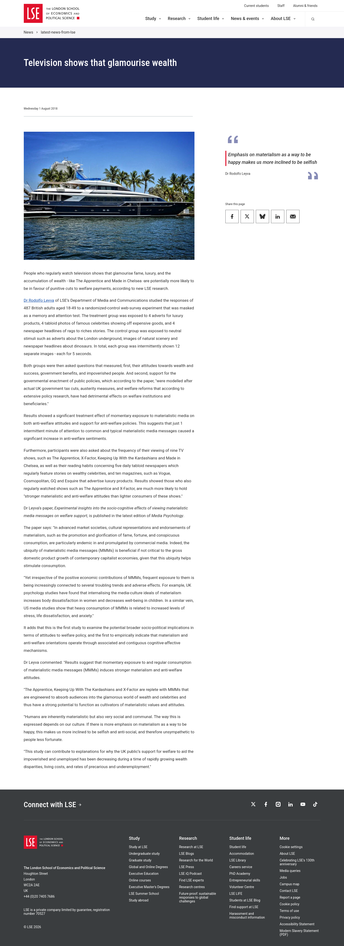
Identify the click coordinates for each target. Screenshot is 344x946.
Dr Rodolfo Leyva (39, 300)
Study (153, 18)
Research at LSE (191, 847)
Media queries (290, 871)
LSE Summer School (144, 894)
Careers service (240, 867)
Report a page (290, 897)
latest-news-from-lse (58, 32)
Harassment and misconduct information (247, 915)
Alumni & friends (305, 6)
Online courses (140, 880)
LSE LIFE (235, 894)
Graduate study (140, 860)
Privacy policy (290, 917)
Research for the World (196, 860)
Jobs (283, 877)
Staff (281, 6)
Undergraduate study (144, 853)
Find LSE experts (191, 880)
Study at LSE (138, 847)
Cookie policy (289, 904)
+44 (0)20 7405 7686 (39, 896)
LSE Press (186, 867)
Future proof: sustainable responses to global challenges (197, 897)
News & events (248, 18)
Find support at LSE (243, 907)
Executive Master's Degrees (149, 887)
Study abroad (138, 900)
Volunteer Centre (241, 887)
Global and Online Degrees (148, 867)
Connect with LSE (53, 804)
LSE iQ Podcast (190, 874)
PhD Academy (239, 874)
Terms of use (289, 911)
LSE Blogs (186, 853)
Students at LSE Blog (244, 900)
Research (179, 18)
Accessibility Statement (297, 924)
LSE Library (237, 860)
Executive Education (144, 874)
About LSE (283, 18)
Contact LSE (289, 891)
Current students (256, 6)
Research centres (192, 887)
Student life (211, 18)
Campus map (289, 884)
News (28, 32)
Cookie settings (291, 847)
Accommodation (241, 853)
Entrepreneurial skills (244, 880)
